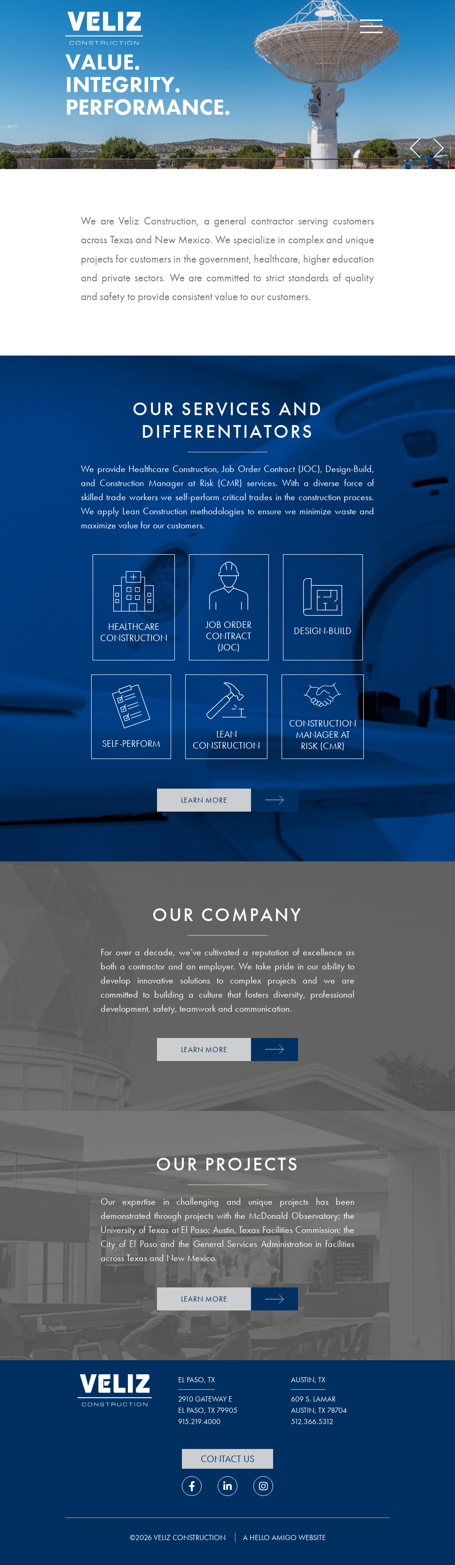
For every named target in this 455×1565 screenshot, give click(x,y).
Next (434, 148)
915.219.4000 (199, 1421)
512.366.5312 (312, 1421)
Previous (420, 148)
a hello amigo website (284, 1537)
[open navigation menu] (371, 28)
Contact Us (227, 1459)
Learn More (204, 800)
